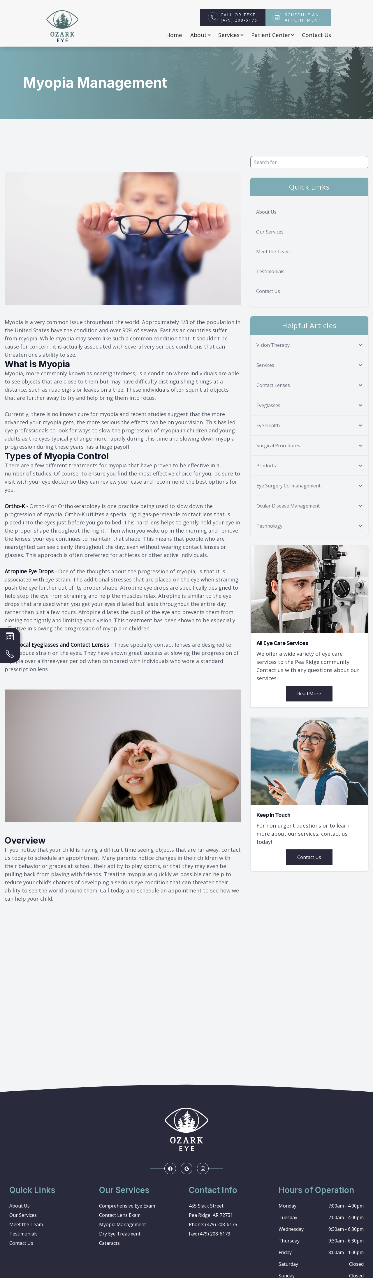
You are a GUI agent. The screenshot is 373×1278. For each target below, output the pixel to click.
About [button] (200, 35)
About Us (266, 212)
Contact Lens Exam (119, 1215)
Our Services (270, 232)
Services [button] (230, 35)
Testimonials (270, 271)
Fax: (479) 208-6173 (209, 1234)
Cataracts (109, 1243)
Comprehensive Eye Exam (127, 1206)
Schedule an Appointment (303, 17)
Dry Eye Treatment (119, 1234)
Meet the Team (273, 251)
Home (174, 35)
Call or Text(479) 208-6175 (239, 17)
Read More (309, 693)
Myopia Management (122, 1224)
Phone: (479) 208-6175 (213, 1224)
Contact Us (316, 35)
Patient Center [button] (272, 35)
